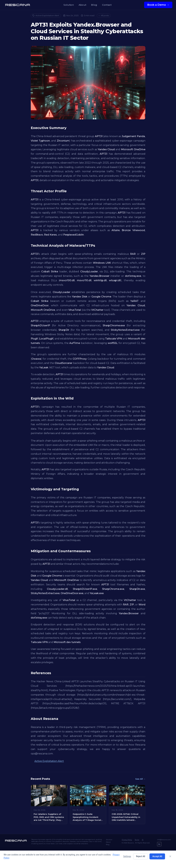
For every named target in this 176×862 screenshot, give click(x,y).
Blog (94, 4)
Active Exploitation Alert (45, 15)
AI (142, 840)
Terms (137, 840)
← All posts (103, 15)
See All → (140, 779)
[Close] (170, 856)
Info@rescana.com (164, 840)
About (82, 4)
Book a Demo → (158, 4)
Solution (69, 4)
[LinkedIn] (159, 844)
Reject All (140, 856)
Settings (127, 856)
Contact (107, 4)
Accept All (157, 856)
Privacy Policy (127, 840)
